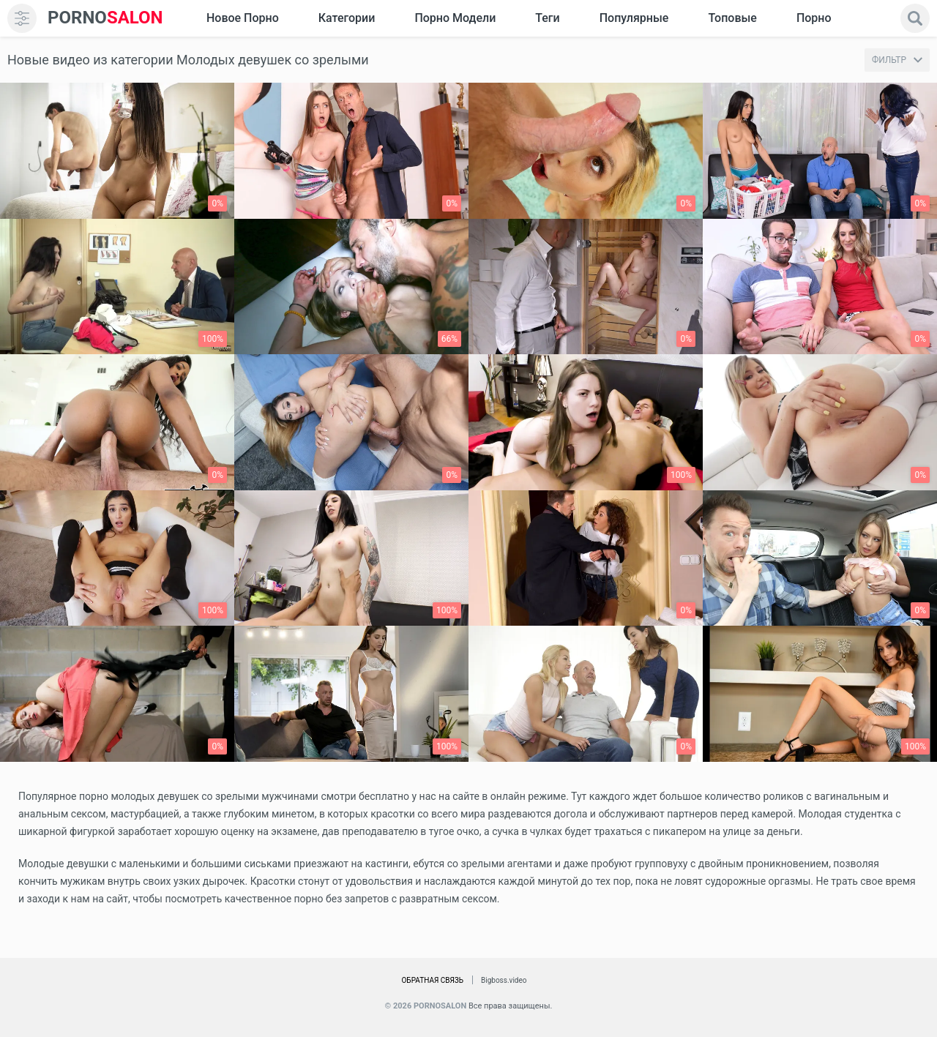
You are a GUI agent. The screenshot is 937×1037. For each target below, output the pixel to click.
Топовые (732, 18)
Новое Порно (242, 18)
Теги (547, 18)
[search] (915, 18)
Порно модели (455, 18)
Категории (347, 18)
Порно (814, 18)
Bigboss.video (503, 980)
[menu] (22, 18)
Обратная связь (432, 980)
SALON (105, 18)
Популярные (634, 18)
